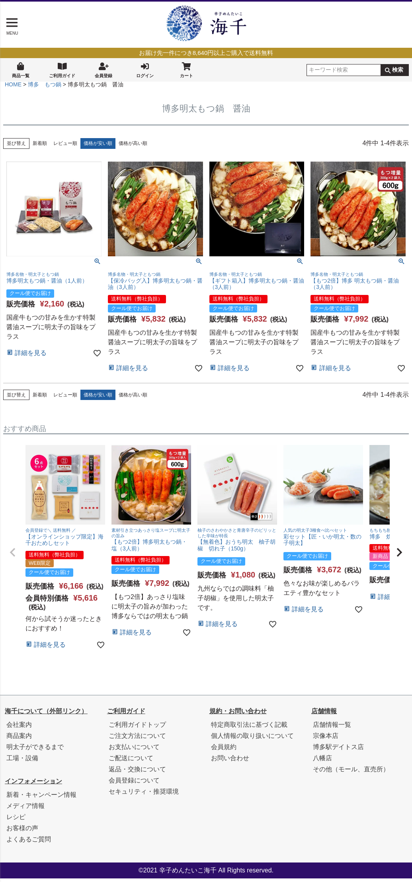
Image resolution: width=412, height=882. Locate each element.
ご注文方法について (137, 739)
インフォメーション (33, 784)
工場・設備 (22, 761)
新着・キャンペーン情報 (41, 798)
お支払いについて (134, 750)
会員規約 (223, 750)
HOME (13, 88)
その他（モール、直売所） (351, 772)
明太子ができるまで (35, 750)
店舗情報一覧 (332, 728)
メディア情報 (25, 809)
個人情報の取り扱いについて (252, 739)
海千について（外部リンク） (46, 714)
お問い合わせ (230, 761)
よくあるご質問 (28, 842)
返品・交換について (137, 772)
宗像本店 (325, 739)
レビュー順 (65, 147)
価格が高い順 (133, 147)
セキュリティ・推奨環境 (144, 795)
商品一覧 (20, 69)
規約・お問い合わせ (238, 714)
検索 (397, 70)
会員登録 (103, 69)
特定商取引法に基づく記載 (249, 728)
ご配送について (131, 761)
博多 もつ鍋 (44, 88)
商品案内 (19, 739)
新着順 (40, 147)
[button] (12, 556)
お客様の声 (22, 831)
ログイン (144, 69)
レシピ (15, 820)
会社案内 (19, 728)
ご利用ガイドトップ (137, 728)
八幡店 (322, 761)
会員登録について (134, 784)
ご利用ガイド (62, 69)
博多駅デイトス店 (338, 750)
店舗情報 (324, 714)
